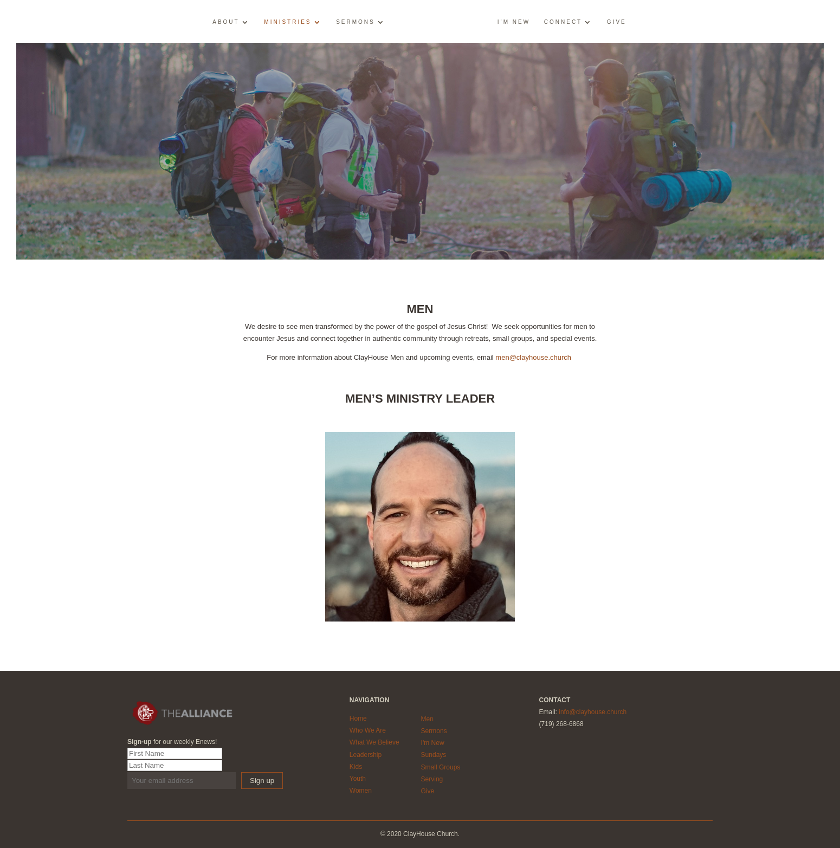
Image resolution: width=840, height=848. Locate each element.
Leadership (366, 755)
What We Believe (374, 742)
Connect (563, 22)
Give (616, 22)
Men (427, 719)
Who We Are (368, 730)
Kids (356, 767)
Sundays (434, 755)
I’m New (513, 22)
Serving (432, 779)
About (225, 22)
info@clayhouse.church (592, 712)
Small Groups (441, 767)
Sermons (355, 22)
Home (358, 718)
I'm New (432, 743)
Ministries (287, 22)
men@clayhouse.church (533, 357)
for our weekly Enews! (172, 742)
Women (361, 790)
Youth (358, 778)
